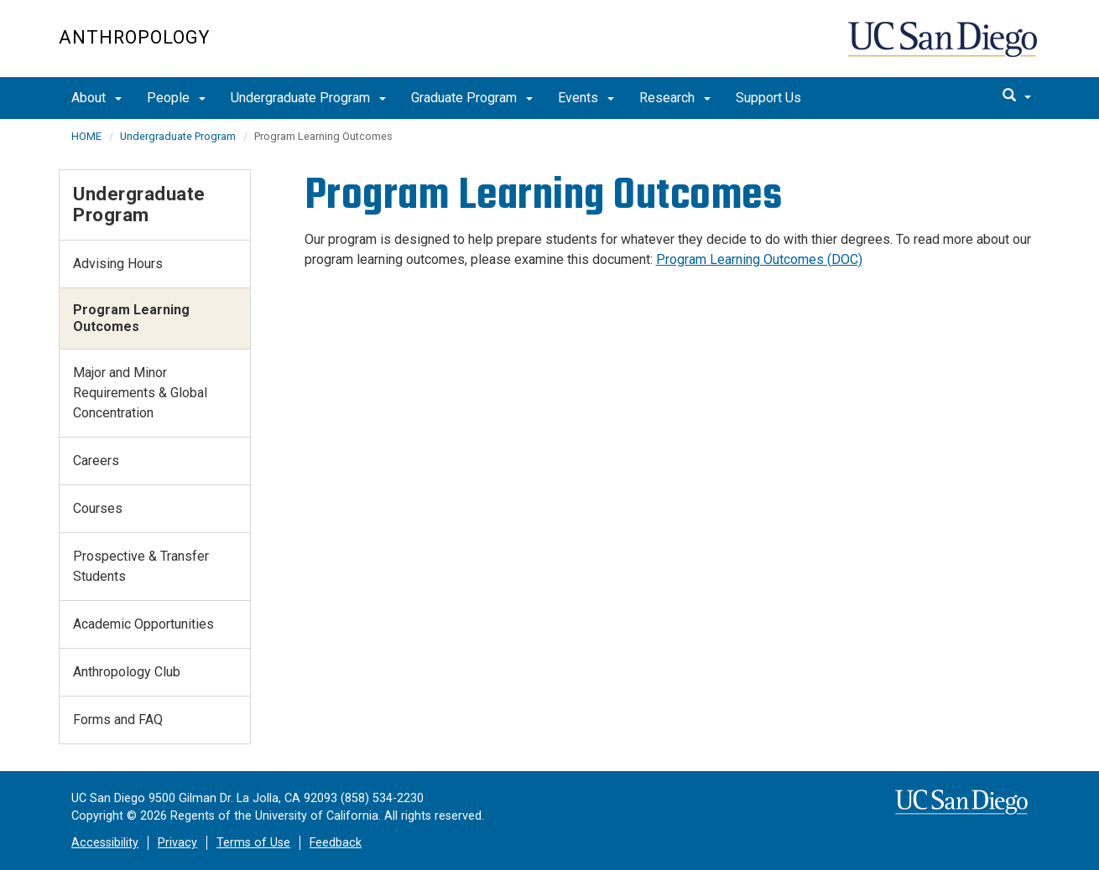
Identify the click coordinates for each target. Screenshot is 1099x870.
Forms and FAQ (118, 720)
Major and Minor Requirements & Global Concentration (140, 393)
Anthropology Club (126, 672)
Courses (97, 508)
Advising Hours (118, 264)
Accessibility (104, 843)
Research (675, 98)
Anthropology (134, 37)
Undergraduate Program (308, 98)
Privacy (177, 843)
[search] (1016, 96)
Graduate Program (472, 98)
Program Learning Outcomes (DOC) (759, 259)
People (176, 98)
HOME (86, 136)
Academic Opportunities (143, 624)
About (96, 98)
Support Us (768, 98)
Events (586, 98)
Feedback (336, 843)
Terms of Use (253, 843)
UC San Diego (944, 47)
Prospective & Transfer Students (141, 566)
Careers (96, 461)
